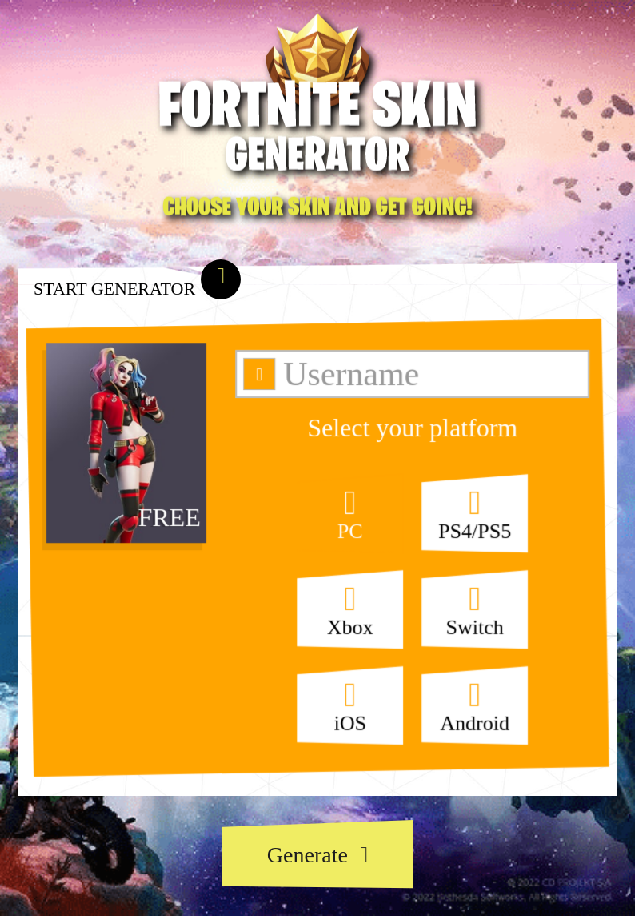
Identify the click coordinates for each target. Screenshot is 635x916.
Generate (317, 854)
